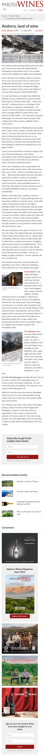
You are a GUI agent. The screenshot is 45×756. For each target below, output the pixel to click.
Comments (39, 31)
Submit (19, 747)
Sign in (25, 10)
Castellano (33, 10)
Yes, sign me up (22, 457)
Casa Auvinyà (29, 331)
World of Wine (14, 16)
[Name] (20, 735)
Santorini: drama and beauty (27, 491)
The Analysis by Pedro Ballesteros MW (18, 18)
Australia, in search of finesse (27, 481)
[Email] (20, 741)
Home (4, 16)
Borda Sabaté (30, 272)
